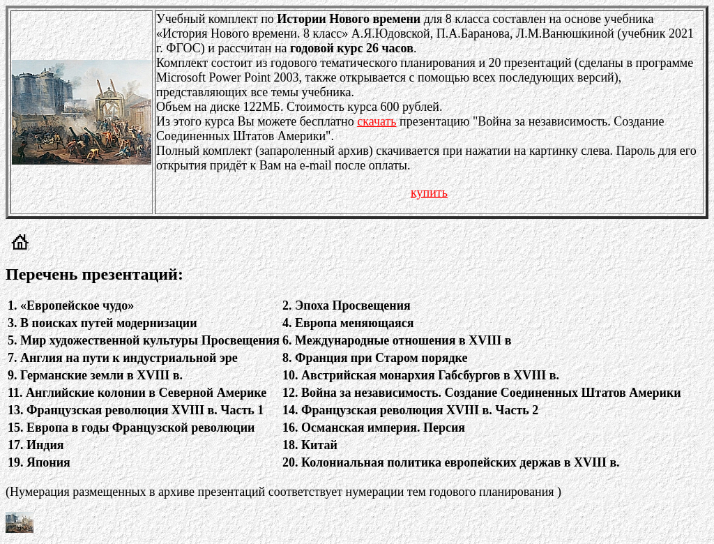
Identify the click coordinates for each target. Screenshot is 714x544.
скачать (376, 121)
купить (429, 192)
